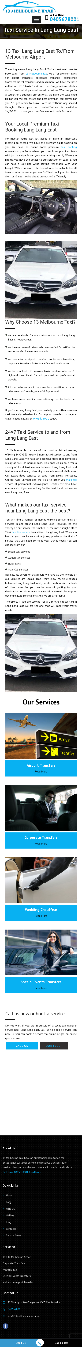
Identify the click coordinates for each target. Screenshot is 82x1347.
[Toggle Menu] (36, 19)
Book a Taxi (61, 1343)
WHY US (10, 1208)
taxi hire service (21, 532)
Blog (8, 1222)
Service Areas (13, 1235)
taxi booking (69, 147)
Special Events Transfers (17, 1276)
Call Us (22, 1046)
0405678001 (64, 19)
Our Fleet (54, 1046)
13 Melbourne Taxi (36, 73)
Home (9, 1195)
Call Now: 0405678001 (15, 1172)
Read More (41, 771)
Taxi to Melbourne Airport (17, 1257)
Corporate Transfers (14, 1263)
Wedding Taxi (10, 1269)
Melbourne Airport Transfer (18, 1282)
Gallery (10, 1215)
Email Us (21, 1343)
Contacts (11, 1228)
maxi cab (71, 479)
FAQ (8, 1202)
